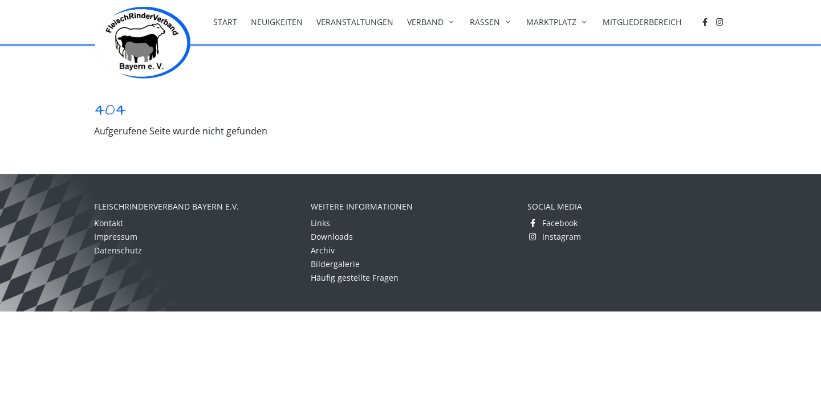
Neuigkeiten (277, 22)
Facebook (552, 223)
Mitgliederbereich (642, 22)
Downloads (332, 236)
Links (320, 223)
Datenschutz (118, 250)
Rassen (491, 22)
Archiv (323, 250)
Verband (431, 22)
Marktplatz (557, 22)
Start (225, 22)
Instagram (554, 236)
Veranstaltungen (354, 22)
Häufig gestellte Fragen (355, 277)
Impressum (115, 236)
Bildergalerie (335, 264)
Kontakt (108, 223)
